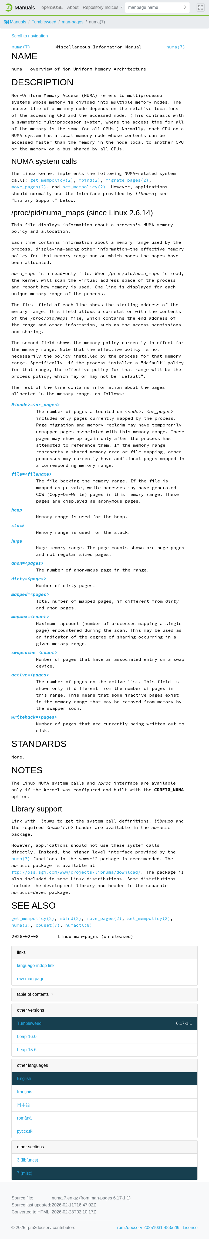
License (190, 1227)
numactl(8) (78, 925)
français (24, 1091)
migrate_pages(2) (127, 180)
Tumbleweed (44, 22)
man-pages (72, 22)
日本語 (23, 1105)
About (73, 7)
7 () (24, 1173)
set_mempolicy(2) (84, 187)
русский (24, 1131)
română (24, 1118)
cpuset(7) (48, 925)
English (24, 1078)
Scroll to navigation (29, 36)
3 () (27, 1160)
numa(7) (21, 47)
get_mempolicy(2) (51, 180)
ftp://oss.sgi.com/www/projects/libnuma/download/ (76, 872)
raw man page (30, 978)
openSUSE (52, 7)
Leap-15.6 (26, 1049)
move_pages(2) (28, 187)
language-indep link (36, 965)
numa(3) (20, 859)
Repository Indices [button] (101, 7)
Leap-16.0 (26, 1036)
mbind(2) (89, 180)
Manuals (15, 22)
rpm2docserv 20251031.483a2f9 (148, 1227)
